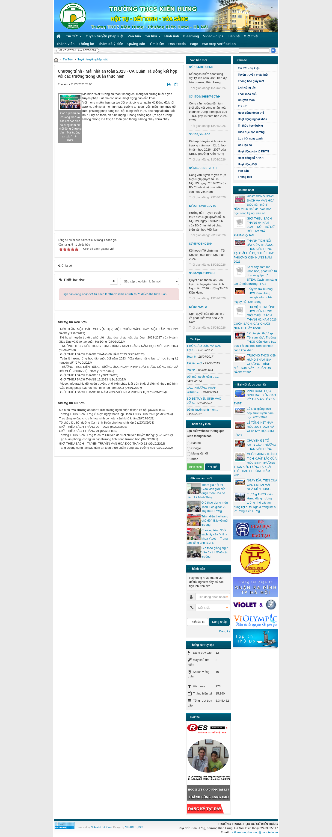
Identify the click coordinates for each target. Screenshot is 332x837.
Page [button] (194, 44)
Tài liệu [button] (152, 37)
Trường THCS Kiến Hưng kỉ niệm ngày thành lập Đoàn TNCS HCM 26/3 (107, 414)
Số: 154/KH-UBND (201, 67)
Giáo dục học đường (251, 132)
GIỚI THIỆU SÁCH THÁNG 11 (80, 375)
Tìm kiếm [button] (156, 44)
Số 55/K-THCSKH (200, 243)
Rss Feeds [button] (177, 44)
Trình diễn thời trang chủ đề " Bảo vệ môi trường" (215, 520)
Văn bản (243, 170)
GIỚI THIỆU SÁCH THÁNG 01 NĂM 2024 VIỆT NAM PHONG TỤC (104, 392)
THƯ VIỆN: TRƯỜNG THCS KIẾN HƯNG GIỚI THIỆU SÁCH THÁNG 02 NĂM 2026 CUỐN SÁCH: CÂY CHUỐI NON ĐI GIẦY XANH (255, 317)
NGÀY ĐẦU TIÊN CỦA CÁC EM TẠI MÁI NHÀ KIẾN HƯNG (262, 484)
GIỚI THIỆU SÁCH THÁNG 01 (79, 431)
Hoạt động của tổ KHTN (253, 151)
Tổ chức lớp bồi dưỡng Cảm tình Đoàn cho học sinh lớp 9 (97, 422)
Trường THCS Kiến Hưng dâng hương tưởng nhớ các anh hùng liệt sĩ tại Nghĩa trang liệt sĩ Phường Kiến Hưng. (255, 503)
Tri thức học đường (257, 125)
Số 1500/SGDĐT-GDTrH (204, 96)
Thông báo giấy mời (251, 81)
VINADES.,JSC (133, 827)
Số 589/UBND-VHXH (203, 168)
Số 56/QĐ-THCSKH (202, 273)
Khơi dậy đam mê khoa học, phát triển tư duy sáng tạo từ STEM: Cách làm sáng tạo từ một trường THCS (255, 275)
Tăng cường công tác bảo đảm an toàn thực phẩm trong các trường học (107, 447)
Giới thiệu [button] (252, 36)
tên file (191, 370)
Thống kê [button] (86, 44)
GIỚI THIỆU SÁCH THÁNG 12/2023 (84, 379)
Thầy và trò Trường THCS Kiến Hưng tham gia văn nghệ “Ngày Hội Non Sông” (253, 295)
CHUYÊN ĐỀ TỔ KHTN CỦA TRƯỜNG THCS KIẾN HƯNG (261, 445)
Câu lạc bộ (257, 145)
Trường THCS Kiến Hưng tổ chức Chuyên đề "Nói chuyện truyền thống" (107, 435)
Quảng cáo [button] (136, 44)
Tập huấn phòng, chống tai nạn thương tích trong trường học (99, 439)
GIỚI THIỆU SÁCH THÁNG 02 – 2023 (84, 426)
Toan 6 (191, 356)
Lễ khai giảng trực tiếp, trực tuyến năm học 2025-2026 (260, 413)
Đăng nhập (219, 621)
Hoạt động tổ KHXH (251, 158)
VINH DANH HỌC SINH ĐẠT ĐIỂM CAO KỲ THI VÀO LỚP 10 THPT (255, 397)
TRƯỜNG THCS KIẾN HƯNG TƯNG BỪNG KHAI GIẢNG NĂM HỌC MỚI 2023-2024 (119, 346)
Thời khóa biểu (248, 94)
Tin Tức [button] (74, 37)
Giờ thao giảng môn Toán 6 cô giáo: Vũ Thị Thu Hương (215, 507)
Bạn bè (194, 443)
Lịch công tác (247, 87)
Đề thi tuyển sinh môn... (202, 409)
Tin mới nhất (245, 190)
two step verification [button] (219, 44)
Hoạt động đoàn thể (251, 112)
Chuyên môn (246, 100)
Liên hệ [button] (234, 36)
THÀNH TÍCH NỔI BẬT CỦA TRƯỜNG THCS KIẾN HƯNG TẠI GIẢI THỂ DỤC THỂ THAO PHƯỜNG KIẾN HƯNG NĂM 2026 (254, 251)
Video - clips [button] (213, 36)
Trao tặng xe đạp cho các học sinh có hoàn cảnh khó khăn (97, 418)
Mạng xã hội (197, 454)
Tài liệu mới (194, 363)
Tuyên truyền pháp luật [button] (104, 36)
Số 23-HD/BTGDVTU (202, 206)
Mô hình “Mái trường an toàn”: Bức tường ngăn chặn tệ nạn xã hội (103, 410)
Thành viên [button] (65, 44)
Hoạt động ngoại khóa (252, 119)
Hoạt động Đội (247, 164)
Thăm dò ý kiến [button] (110, 44)
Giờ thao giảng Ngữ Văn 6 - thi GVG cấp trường (215, 552)
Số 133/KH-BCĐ (199, 134)
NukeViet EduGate (101, 827)
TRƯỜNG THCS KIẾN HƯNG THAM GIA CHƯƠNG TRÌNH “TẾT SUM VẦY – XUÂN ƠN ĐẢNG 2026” (255, 364)
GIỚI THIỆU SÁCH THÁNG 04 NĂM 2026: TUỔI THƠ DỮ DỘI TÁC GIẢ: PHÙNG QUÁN (254, 227)
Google (194, 448)
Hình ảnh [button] (171, 36)
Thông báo (245, 176)
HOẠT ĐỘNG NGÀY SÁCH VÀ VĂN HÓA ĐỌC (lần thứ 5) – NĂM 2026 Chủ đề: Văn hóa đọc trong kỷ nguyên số (254, 205)
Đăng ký (224, 631)
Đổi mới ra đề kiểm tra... (203, 376)
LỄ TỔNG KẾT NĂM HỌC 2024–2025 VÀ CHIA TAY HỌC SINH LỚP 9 (255, 429)
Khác (192, 459)
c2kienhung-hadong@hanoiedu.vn (255, 832)
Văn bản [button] (134, 36)
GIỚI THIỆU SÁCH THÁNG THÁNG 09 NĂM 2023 (93, 354)
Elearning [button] (191, 36)
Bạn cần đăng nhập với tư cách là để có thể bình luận (114, 294)
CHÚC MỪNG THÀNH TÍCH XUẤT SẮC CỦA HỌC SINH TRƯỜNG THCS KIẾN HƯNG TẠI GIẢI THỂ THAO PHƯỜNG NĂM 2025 (255, 464)
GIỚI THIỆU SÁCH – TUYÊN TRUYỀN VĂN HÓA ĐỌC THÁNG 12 (103, 443)
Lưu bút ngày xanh (250, 138)
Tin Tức (68, 59)
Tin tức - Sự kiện (249, 68)
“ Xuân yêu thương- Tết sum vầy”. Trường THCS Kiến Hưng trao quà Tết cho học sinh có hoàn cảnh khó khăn (255, 342)
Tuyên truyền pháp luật (93, 59)
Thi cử (242, 106)
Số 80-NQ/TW (198, 307)
